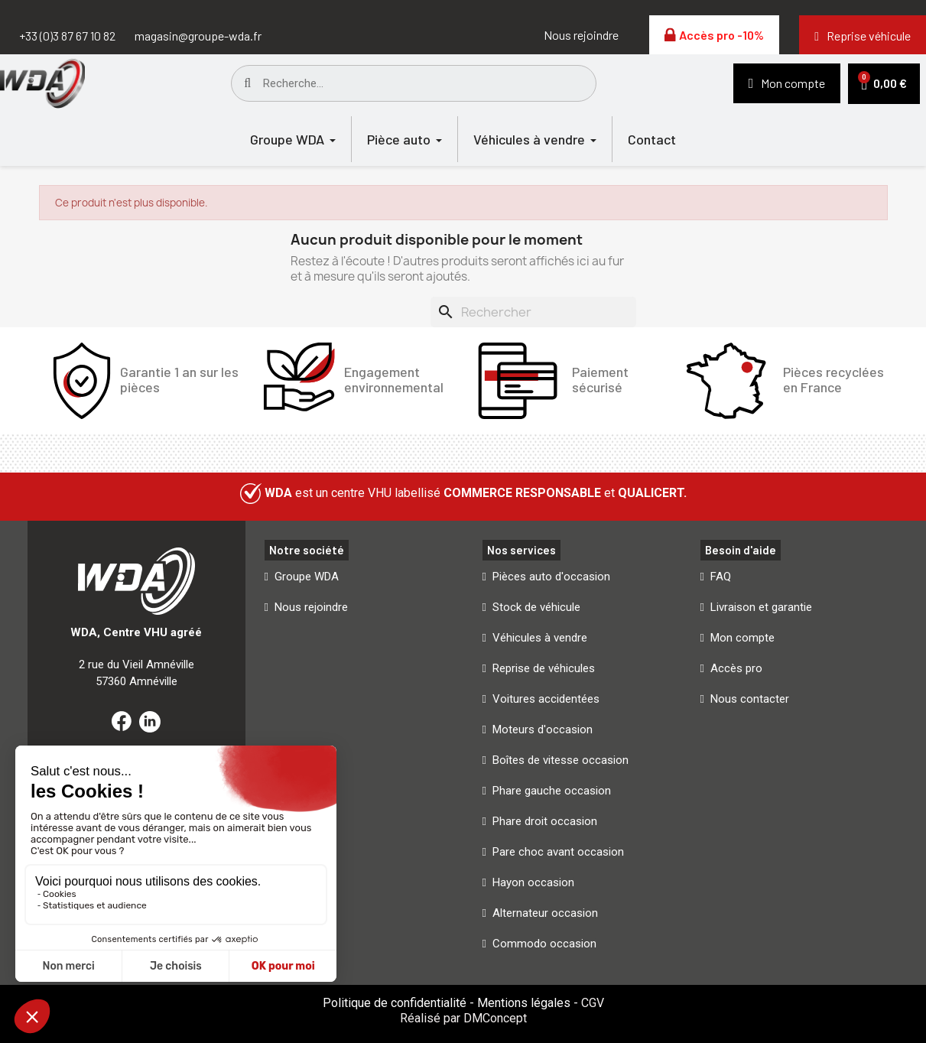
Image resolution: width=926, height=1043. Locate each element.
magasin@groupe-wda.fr (198, 35)
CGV (592, 1003)
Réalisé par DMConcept (463, 1018)
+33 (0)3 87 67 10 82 (67, 35)
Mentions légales (523, 1003)
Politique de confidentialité (394, 1003)
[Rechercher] (533, 312)
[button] (581, 35)
